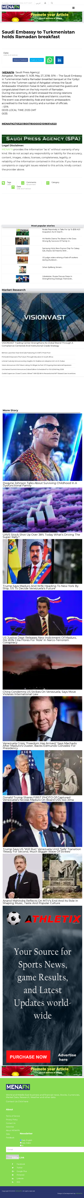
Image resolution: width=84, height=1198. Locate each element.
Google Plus (19, 1171)
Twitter (17, 1167)
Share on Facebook (20, 64)
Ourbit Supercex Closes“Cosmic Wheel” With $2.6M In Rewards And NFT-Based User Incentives (38, 378)
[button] (45, 3)
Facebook (18, 1164)
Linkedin (18, 1178)
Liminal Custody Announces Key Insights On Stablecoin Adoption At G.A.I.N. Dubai (33, 365)
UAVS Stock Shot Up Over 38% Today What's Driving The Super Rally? (41, 540)
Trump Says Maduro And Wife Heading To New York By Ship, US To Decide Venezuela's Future (40, 591)
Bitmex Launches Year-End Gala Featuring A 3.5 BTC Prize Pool (26, 357)
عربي (38, 3)
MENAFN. (18, 1191)
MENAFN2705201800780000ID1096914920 (29, 128)
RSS (16, 1182)
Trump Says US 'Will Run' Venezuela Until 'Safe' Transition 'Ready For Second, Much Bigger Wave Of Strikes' (42, 850)
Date (6, 57)
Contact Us (10, 1123)
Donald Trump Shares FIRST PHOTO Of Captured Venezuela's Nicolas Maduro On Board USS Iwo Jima (38, 799)
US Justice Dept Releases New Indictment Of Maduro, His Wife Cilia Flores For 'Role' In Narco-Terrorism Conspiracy (42, 642)
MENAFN (8, 76)
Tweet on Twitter (37, 64)
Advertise (10, 1127)
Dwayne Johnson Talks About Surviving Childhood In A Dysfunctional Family (40, 488)
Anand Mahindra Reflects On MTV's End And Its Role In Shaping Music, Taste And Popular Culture (40, 902)
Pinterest (18, 1175)
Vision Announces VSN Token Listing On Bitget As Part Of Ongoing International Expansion (36, 370)
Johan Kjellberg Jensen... (52, 272)
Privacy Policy (12, 1119)
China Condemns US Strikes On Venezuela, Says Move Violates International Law (39, 694)
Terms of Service (13, 1116)
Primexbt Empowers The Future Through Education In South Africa (27, 361)
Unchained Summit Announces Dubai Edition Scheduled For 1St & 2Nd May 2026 (33, 374)
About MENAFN (13, 1130)
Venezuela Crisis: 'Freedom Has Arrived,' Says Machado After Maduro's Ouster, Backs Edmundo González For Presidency (40, 746)
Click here (23, 1101)
